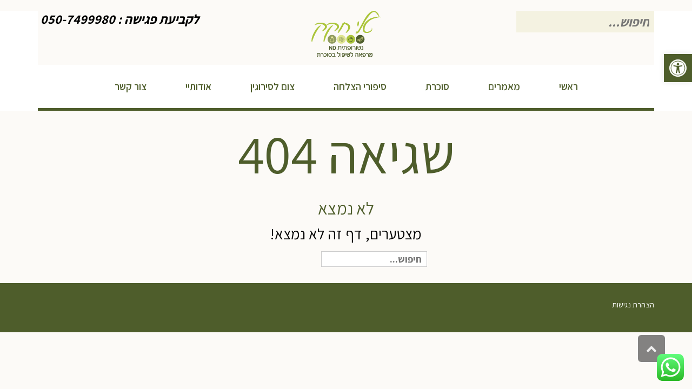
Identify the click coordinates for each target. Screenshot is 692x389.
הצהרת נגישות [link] (633, 305)
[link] (678, 68)
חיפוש (292, 260)
